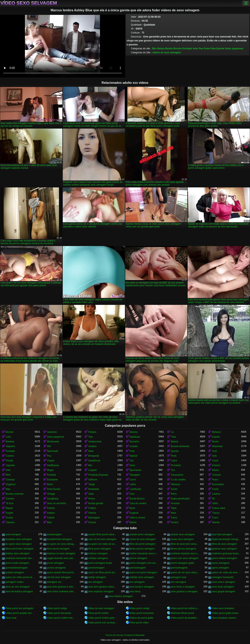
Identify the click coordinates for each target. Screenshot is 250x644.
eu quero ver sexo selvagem (61, 544)
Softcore (92, 479)
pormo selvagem (138, 558)
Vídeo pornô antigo (57, 608)
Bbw (49, 522)
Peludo (9, 460)
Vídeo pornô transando (59, 613)
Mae (8, 489)
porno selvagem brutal (100, 563)
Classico (10, 522)
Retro (174, 493)
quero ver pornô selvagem (143, 572)
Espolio (216, 436)
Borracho (134, 441)
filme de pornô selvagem (143, 544)
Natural (133, 455)
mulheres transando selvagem (20, 558)
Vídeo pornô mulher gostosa (102, 617)
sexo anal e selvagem (223, 582)
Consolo (216, 474)
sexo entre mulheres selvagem (61, 591)
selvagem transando (222, 577)
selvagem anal (178, 577)
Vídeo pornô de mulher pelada (185, 608)
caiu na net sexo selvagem (102, 539)
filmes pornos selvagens (183, 548)
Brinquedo (93, 455)
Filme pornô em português (19, 608)
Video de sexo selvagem (101, 608)
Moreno (134, 432)
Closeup (10, 479)
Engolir (9, 512)
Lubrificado (135, 489)
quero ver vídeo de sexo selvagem (226, 572)
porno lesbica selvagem (224, 558)
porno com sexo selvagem (185, 558)
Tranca (215, 512)
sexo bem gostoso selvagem (102, 586)
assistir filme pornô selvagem (102, 534)
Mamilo (216, 522)
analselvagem (54, 534)
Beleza (161, 48)
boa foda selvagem (222, 534)
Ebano (215, 470)
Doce (132, 465)
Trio (132, 460)
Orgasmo (10, 484)
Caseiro (10, 455)
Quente (220, 48)
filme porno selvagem (99, 548)
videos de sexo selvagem (166, 52)
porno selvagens (220, 563)
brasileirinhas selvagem (59, 539)
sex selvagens (137, 582)
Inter (195, 48)
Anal (214, 451)
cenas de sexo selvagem (143, 539)
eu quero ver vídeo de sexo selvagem (102, 544)
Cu (172, 432)
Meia (90, 451)
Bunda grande (95, 503)
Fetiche (51, 508)
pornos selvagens (56, 567)
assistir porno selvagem (142, 534)
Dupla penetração (180, 498)
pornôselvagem (96, 567)
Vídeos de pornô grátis (142, 617)
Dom (132, 493)
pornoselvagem (138, 567)
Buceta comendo (15, 493)
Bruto (132, 508)
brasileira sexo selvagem (19, 539)
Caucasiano (177, 474)
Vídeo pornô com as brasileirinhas (102, 622)
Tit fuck (9, 503)
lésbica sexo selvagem (18, 553)
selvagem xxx (54, 582)
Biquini (9, 508)
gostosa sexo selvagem (224, 548)
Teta (90, 436)
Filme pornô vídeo (139, 622)
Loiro (8, 436)
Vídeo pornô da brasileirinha (185, 617)
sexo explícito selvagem (100, 591)
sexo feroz (135, 591)
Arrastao (175, 503)
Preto (207, 48)
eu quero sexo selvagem (19, 544)
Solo (214, 455)
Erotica (174, 522)
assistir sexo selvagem (183, 534)
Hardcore (52, 432)
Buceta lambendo (180, 446)
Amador (134, 446)
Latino (133, 484)
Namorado (52, 451)
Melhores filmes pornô (182, 613)
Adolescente (94, 441)
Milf (49, 446)
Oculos (9, 517)
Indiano (51, 512)
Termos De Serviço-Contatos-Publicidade (125, 635)
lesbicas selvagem (98, 553)
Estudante (52, 479)
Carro (215, 517)
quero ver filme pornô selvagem (102, 572)
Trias (173, 436)
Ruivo (215, 479)
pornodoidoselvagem (17, 567)
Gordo (174, 489)
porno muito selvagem (17, 563)
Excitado (187, 48)
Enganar (134, 512)
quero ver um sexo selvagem (185, 572)
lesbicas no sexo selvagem (61, 553)
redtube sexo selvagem (142, 577)
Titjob (174, 508)
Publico (92, 508)
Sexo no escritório (56, 503)
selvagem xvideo (14, 582)
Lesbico (216, 493)
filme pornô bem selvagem (20, 548)
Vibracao (175, 484)
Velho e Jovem (137, 517)
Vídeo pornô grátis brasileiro (226, 613)
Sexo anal (11, 617)
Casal (215, 460)
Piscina (92, 522)
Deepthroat (94, 460)
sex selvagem (95, 582)
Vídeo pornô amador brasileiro (20, 613)
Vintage (51, 493)
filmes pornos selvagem (142, 548)
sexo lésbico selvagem (121, 596)
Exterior (216, 465)
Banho (133, 522)
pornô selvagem (55, 563)
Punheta (51, 474)
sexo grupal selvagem (223, 591)
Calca (174, 460)
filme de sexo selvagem (224, 544)
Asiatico (92, 446)
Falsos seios (218, 508)
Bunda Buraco (137, 498)
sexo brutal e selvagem (142, 586)
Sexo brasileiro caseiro (224, 617)
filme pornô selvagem (58, 548)
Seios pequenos (234, 48)
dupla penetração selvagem (226, 539)
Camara (10, 498)
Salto (91, 493)
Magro (50, 470)
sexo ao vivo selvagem (18, 586)
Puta (213, 48)
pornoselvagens (179, 567)
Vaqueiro (10, 446)
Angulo (50, 460)
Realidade (93, 489)
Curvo (133, 479)
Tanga (91, 484)
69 (213, 498)
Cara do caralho (138, 503)
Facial (215, 489)
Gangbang (52, 498)
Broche (177, 48)
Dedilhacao (53, 465)
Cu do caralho (178, 479)
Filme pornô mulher (98, 613)
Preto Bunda (53, 489)
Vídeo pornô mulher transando (61, 617)
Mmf (8, 474)
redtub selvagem (97, 577)
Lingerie (92, 470)
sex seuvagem (178, 582)
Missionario (53, 441)
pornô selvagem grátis (182, 563)
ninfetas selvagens (98, 558)
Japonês (10, 465)
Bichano (216, 432)
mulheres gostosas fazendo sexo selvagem (226, 553)
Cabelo (51, 517)
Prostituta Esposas (98, 474)
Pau (201, 48)
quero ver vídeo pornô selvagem (20, 577)
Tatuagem (135, 474)
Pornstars (176, 465)
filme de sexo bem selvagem (185, 544)
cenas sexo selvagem (182, 539)
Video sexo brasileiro (223, 608)
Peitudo (92, 432)
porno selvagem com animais (144, 563)
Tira (173, 470)
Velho (215, 503)
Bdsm (50, 484)
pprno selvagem (220, 567)
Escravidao (218, 484)
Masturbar (217, 446)
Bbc (154, 48)
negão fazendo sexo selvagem (61, 558)
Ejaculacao (135, 470)
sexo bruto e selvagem (183, 586)
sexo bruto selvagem (223, 586)
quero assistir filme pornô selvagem (61, 572)
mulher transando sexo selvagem (144, 553)
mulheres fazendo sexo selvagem (185, 553)
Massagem (94, 517)
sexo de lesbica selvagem (19, 591)
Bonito (169, 48)
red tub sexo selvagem (59, 577)
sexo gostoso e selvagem (184, 591)
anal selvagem (13, 534)
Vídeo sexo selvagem (28, 3)
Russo (91, 498)
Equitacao (135, 436)
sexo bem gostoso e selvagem (61, 586)
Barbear (10, 441)
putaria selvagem (15, 572)
